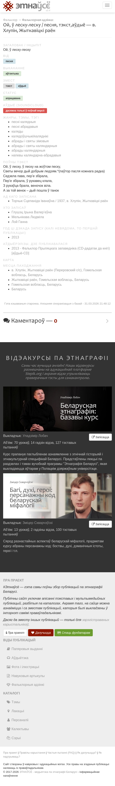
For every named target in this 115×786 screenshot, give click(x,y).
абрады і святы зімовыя (30, 141)
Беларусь (19, 289)
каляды (17, 131)
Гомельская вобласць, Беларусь (37, 284)
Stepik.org (33, 374)
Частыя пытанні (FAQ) (61, 752)
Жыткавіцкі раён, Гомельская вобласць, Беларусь (50, 280)
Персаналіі (17, 720)
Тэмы (13, 702)
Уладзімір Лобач (35, 436)
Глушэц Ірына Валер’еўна (32, 212)
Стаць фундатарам (73, 632)
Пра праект (15, 632)
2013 (15, 237)
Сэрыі (13, 738)
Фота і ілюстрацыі (22, 667)
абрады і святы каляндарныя (34, 146)
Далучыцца (41, 632)
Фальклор (10, 20)
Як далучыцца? (86, 752)
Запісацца (100, 437)
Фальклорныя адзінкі (25, 684)
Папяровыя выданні (24, 649)
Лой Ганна (19, 222)
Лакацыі (15, 711)
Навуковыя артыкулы (25, 676)
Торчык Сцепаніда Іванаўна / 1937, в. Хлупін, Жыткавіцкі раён (60, 201)
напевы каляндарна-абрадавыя (36, 155)
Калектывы (17, 729)
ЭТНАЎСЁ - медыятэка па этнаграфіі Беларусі (48, 771)
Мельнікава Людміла (28, 217)
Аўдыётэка (17, 658)
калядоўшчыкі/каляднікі (30, 136)
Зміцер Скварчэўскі (38, 523)
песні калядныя (24, 122)
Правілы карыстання (32, 752)
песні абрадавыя (25, 126)
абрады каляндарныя (28, 150)
